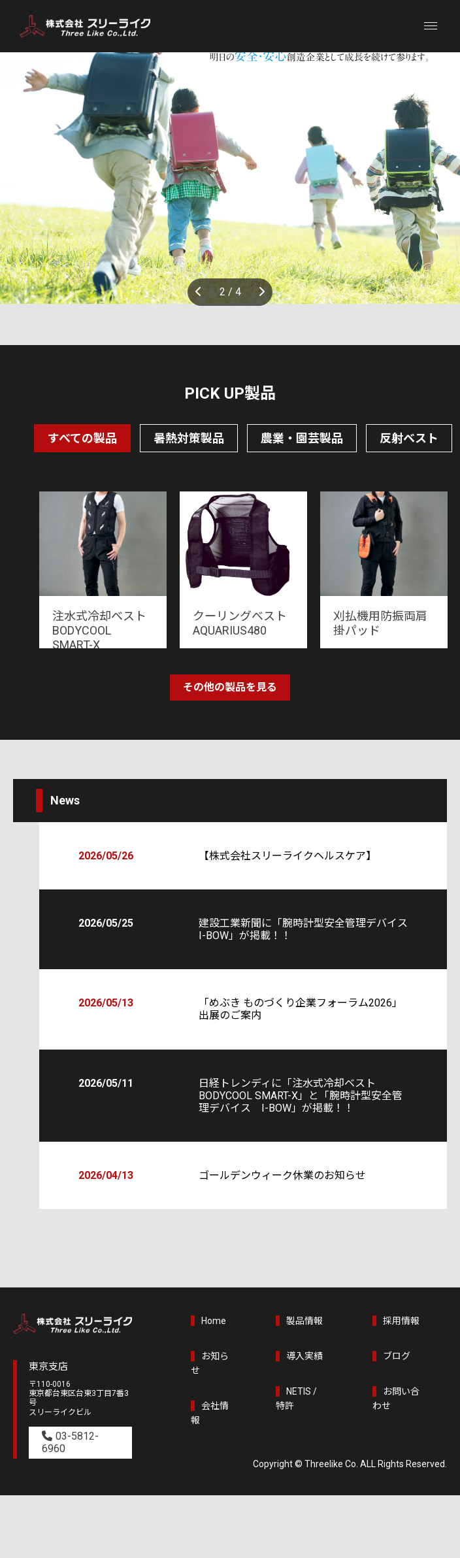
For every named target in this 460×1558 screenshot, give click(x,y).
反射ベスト (409, 438)
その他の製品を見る (230, 687)
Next (259, 292)
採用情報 (401, 1321)
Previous (200, 292)
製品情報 (304, 1321)
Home (213, 1321)
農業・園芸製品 (302, 438)
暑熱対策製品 (189, 438)
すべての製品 (82, 438)
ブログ (396, 1356)
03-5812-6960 (70, 1442)
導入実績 (304, 1356)
